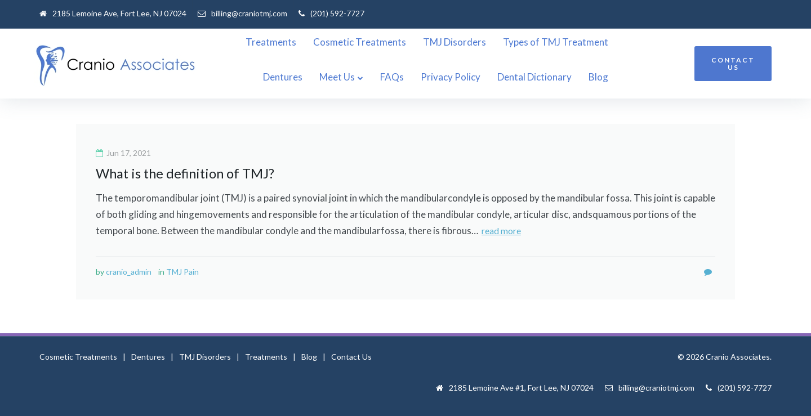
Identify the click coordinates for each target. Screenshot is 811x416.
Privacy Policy (520, 77)
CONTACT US (733, 63)
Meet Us (406, 77)
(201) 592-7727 (337, 13)
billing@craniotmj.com (249, 13)
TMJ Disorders (467, 42)
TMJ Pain (182, 271)
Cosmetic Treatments (372, 42)
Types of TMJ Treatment (568, 42)
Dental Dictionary (604, 77)
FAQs (461, 77)
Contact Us (351, 356)
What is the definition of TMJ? (187, 173)
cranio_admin (128, 271)
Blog (668, 77)
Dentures (658, 42)
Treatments (284, 42)
